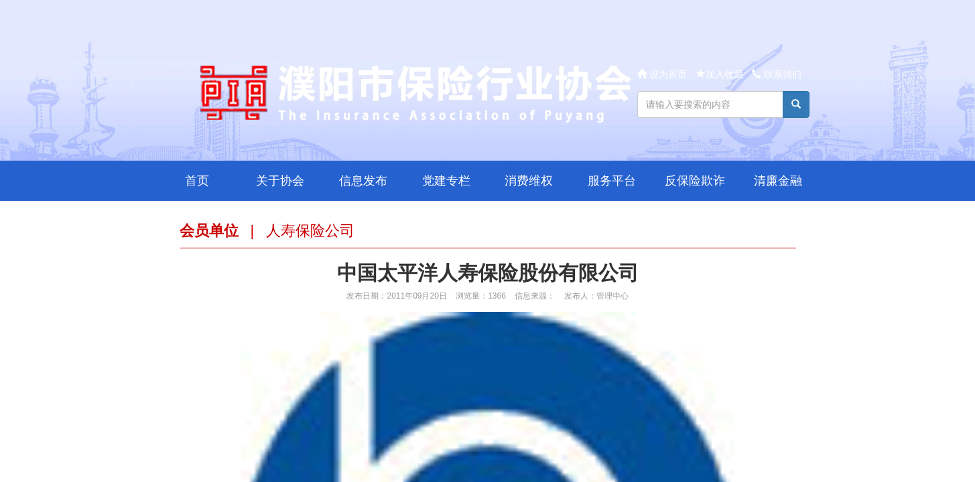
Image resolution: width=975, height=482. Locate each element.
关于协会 (280, 180)
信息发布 (363, 180)
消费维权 (529, 180)
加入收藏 (719, 74)
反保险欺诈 (695, 180)
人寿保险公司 (310, 230)
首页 (197, 180)
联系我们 (776, 74)
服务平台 (612, 180)
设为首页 (663, 74)
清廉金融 (778, 180)
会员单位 (209, 230)
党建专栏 (446, 180)
